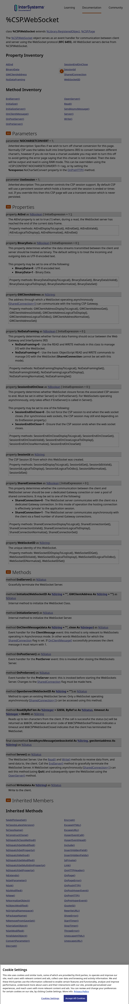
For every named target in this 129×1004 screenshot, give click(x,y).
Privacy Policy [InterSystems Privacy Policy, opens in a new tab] (81, 995)
